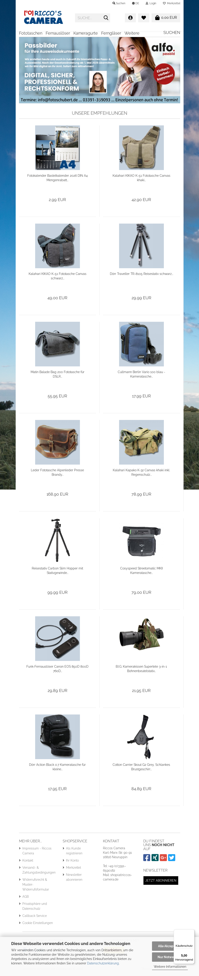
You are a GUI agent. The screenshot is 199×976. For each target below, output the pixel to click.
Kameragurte (85, 33)
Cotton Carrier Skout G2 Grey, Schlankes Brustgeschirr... (141, 768)
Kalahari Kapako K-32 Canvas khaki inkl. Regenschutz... (141, 474)
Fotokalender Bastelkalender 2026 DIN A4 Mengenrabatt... (57, 179)
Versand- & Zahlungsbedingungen (39, 871)
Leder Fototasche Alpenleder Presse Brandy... (57, 474)
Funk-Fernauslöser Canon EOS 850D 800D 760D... (57, 670)
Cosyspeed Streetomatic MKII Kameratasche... (141, 572)
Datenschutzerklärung (103, 963)
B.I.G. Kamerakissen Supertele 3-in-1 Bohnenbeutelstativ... (141, 670)
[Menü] (192, 932)
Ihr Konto (72, 862)
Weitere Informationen (170, 966)
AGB (25, 898)
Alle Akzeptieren (170, 946)
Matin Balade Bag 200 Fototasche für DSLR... (57, 376)
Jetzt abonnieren (160, 882)
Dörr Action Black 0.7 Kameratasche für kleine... (57, 768)
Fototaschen (30, 33)
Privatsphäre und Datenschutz (34, 907)
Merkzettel (171, 3)
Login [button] (151, 3)
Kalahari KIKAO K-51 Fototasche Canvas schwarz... (57, 278)
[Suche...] (106, 18)
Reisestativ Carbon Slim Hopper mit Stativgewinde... (57, 572)
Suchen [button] (119, 3)
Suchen (171, 32)
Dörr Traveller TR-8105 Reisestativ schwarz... (141, 275)
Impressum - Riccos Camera (36, 852)
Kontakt (27, 862)
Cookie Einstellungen (37, 924)
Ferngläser (111, 33)
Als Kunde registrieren (74, 852)
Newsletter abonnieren (74, 878)
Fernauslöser (58, 33)
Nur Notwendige (170, 957)
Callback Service (34, 917)
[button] (135, 3)
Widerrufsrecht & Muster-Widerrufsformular (35, 886)
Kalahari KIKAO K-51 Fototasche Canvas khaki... (141, 179)
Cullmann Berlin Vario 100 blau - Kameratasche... (141, 376)
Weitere (131, 33)
